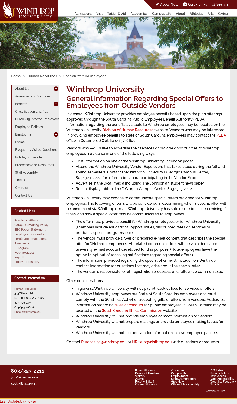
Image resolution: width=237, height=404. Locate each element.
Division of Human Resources (127, 130)
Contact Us (23, 195)
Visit (99, 13)
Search (222, 4)
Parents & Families (147, 373)
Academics (139, 13)
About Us (22, 89)
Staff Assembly (26, 172)
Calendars (177, 370)
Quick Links (197, 4)
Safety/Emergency (183, 378)
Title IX (20, 180)
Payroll (19, 257)
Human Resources (42, 76)
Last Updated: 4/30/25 (18, 401)
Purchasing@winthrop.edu (104, 342)
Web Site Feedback (223, 381)
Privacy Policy (219, 373)
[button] (18, 38)
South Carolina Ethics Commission (132, 310)
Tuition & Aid (116, 13)
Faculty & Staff (144, 381)
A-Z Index (216, 370)
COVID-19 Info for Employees (37, 119)
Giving (223, 13)
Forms (20, 142)
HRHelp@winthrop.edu (152, 342)
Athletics (196, 13)
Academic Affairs (26, 220)
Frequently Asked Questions (36, 150)
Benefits (21, 104)
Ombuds (21, 188)
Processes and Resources (34, 165)
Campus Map (179, 373)
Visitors (140, 376)
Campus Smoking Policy (31, 225)
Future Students (145, 370)
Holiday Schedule (28, 157)
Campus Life (161, 13)
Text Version (218, 376)
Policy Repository (26, 262)
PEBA (221, 135)
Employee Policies (29, 127)
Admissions (83, 13)
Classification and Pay (31, 111)
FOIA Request (24, 252)
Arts (211, 13)
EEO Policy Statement (30, 229)
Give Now (177, 381)
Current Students (146, 384)
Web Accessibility (222, 378)
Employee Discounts (29, 234)
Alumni (139, 378)
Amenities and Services (32, 96)
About (180, 13)
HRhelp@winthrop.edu (27, 311)
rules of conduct (129, 305)
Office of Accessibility (185, 384)
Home (16, 76)
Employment (24, 134)
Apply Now (169, 4)
